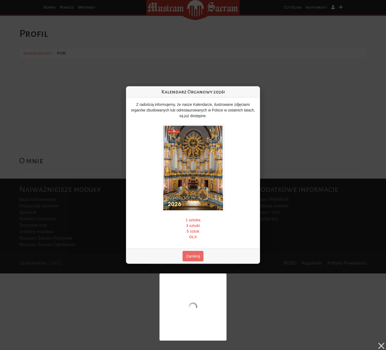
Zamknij (193, 256)
